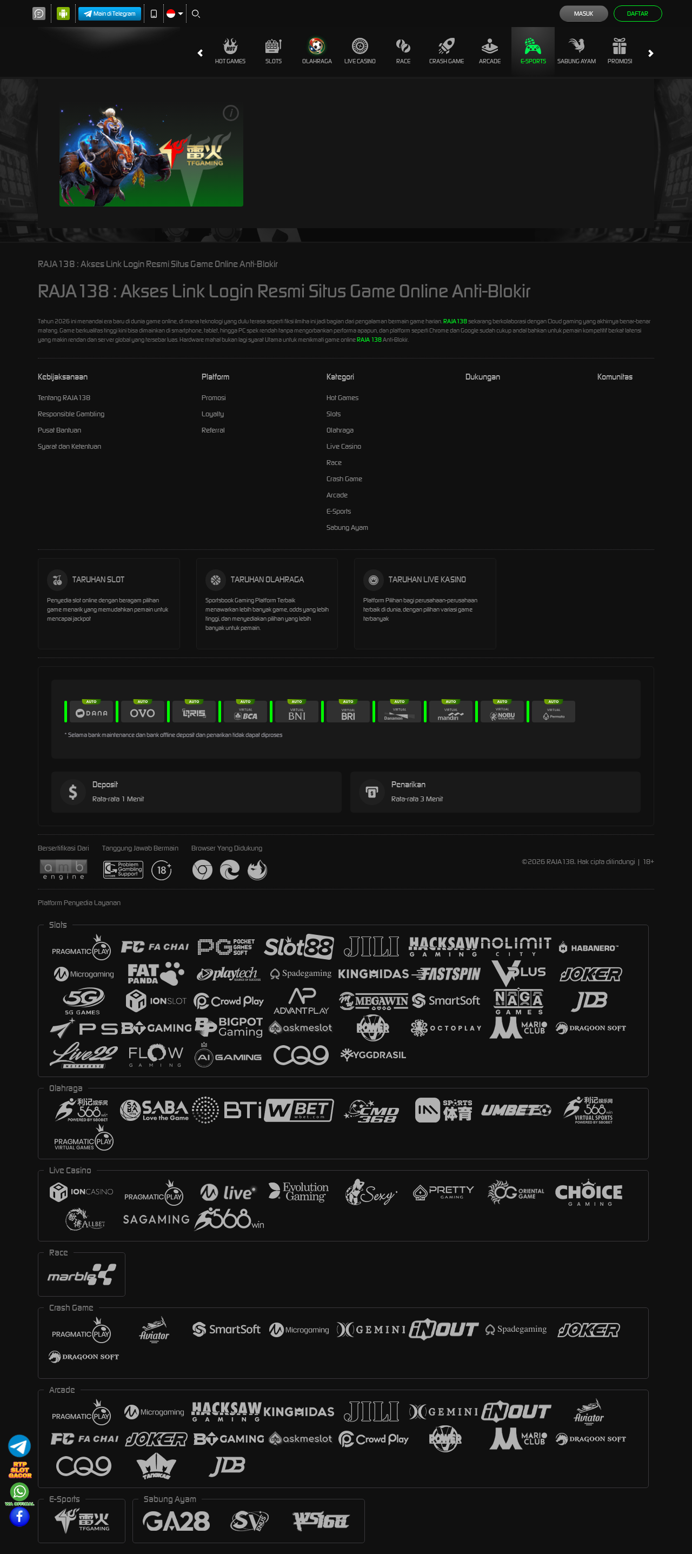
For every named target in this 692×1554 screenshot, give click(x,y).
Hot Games (230, 51)
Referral (213, 430)
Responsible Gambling (71, 414)
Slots (273, 51)
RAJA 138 (369, 339)
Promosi (620, 51)
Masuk (583, 13)
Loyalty (213, 414)
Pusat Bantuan (59, 430)
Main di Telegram (110, 14)
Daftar (637, 13)
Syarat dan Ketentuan (69, 446)
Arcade (490, 51)
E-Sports (533, 51)
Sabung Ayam (576, 51)
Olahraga (317, 51)
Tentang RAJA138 (64, 397)
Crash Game (446, 51)
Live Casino (360, 51)
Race (403, 51)
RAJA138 (455, 321)
